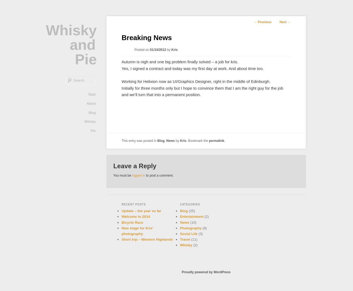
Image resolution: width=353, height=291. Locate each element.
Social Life (189, 234)
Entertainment (191, 217)
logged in (138, 175)
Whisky (90, 122)
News (170, 141)
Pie (93, 131)
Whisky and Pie (71, 44)
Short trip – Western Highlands (147, 239)
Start (92, 94)
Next (284, 22)
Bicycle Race (132, 222)
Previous (262, 22)
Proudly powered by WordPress (206, 272)
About (91, 103)
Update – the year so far (141, 211)
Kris (174, 50)
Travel (185, 239)
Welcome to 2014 (136, 217)
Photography (191, 228)
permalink (216, 141)
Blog (92, 113)
